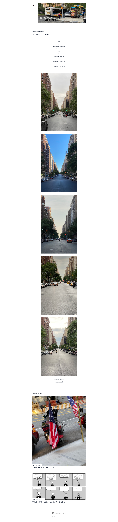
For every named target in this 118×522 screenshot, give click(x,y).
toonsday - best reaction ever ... (48, 502)
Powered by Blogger (59, 513)
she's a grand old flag (43, 468)
